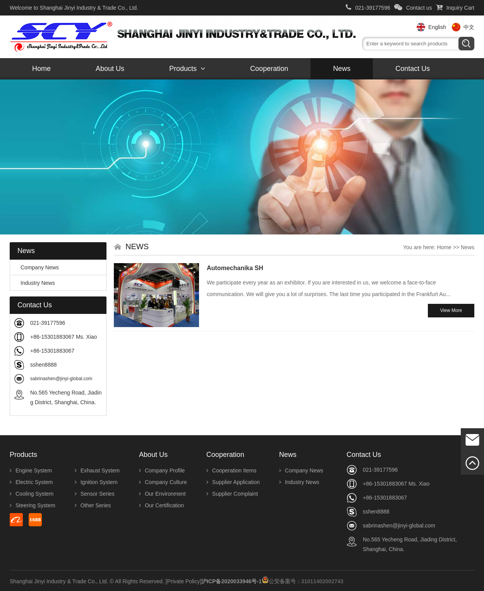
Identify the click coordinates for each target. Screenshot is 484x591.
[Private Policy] (184, 581)
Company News (36, 267)
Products (187, 68)
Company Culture (163, 482)
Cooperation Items (231, 470)
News (341, 68)
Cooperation (269, 68)
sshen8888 (43, 365)
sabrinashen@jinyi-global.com (61, 378)
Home (41, 68)
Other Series (93, 505)
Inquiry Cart (455, 8)
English (437, 27)
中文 (468, 27)
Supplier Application (233, 482)
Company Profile (162, 470)
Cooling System (31, 494)
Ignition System (96, 482)
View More (451, 310)
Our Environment (162, 494)
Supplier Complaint (232, 494)
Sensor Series (95, 494)
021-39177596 (368, 8)
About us (110, 68)
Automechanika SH (235, 268)
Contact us (413, 8)
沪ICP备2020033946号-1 (231, 581)
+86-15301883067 (52, 351)
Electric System (31, 482)
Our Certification (161, 505)
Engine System (31, 470)
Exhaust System (97, 470)
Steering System (32, 505)
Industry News (34, 283)
